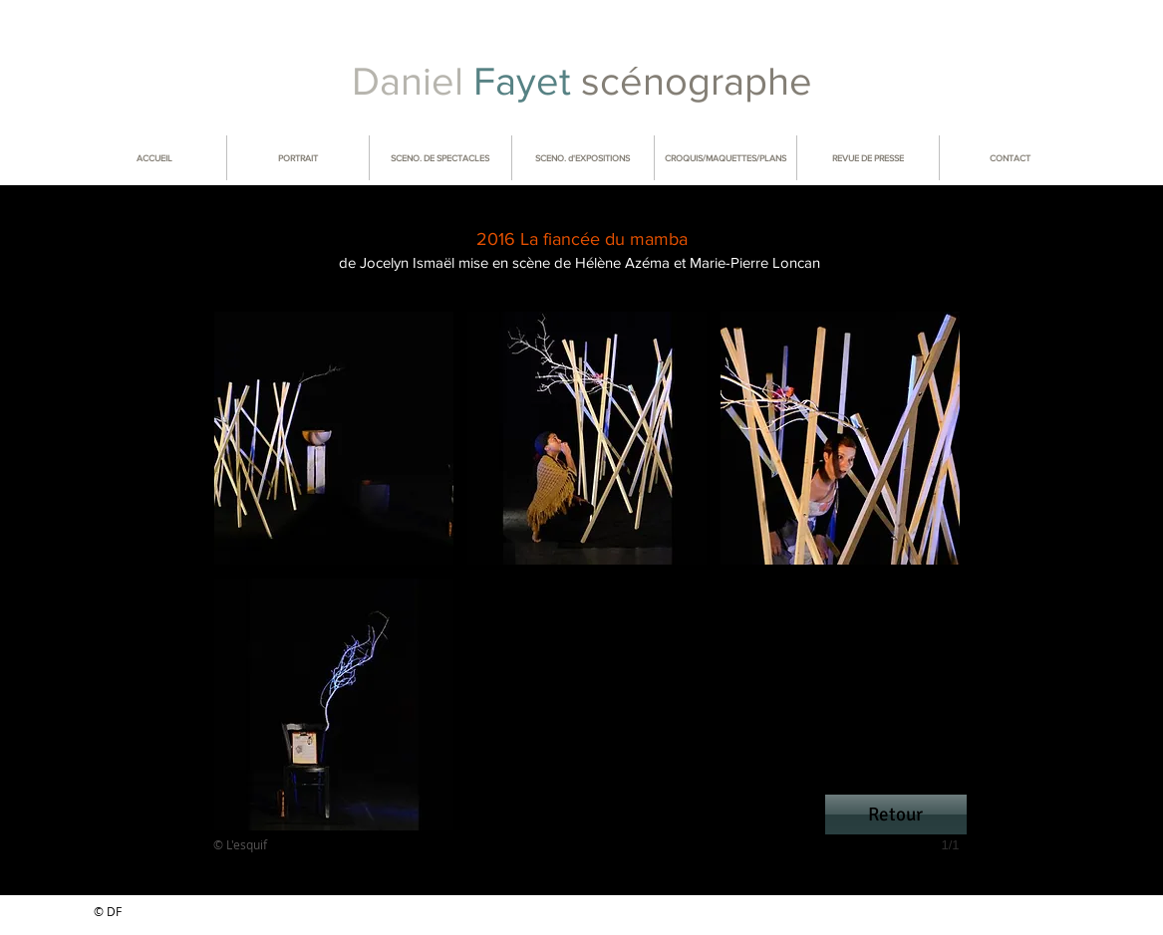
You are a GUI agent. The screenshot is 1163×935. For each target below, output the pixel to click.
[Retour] (896, 814)
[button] (333, 438)
